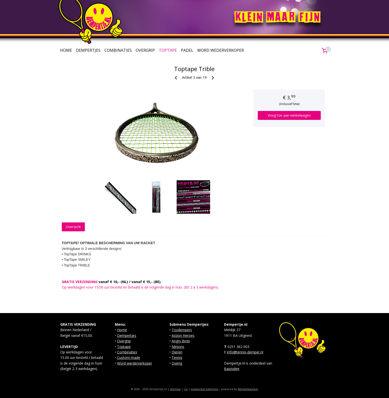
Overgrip (124, 341)
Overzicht (73, 226)
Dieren (177, 352)
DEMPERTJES (88, 50)
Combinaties (127, 352)
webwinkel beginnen (205, 389)
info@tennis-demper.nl (245, 352)
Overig (177, 363)
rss (186, 389)
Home (122, 329)
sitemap (175, 389)
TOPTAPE (168, 50)
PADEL (187, 50)
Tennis (177, 357)
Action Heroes (183, 335)
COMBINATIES (118, 50)
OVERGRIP (145, 50)
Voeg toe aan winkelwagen (289, 115)
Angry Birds (181, 341)
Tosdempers (182, 329)
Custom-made (128, 357)
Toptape (124, 346)
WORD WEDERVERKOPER (220, 50)
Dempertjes (126, 335)
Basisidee (231, 368)
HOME (66, 50)
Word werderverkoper (134, 363)
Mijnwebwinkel (248, 389)
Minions (178, 346)
